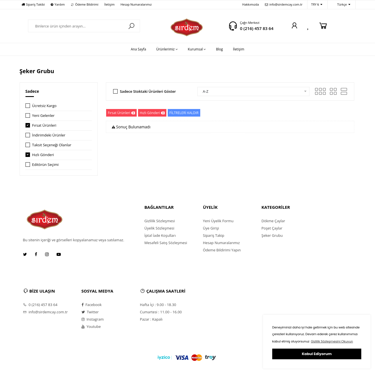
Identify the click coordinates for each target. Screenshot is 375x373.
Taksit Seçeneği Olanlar (51, 144)
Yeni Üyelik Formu (218, 221)
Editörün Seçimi (45, 164)
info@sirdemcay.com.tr (283, 4)
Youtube (91, 326)
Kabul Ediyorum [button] (317, 353)
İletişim (109, 4)
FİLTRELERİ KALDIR (184, 112)
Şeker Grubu (272, 235)
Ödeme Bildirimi (84, 4)
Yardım (58, 4)
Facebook (91, 304)
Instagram (92, 319)
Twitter (90, 312)
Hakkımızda (250, 4)
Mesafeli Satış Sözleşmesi (166, 242)
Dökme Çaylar (273, 221)
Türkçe (340, 4)
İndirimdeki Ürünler (49, 135)
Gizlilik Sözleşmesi (160, 221)
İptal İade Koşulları (160, 235)
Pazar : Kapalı (151, 319)
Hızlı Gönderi (43, 154)
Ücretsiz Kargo (44, 105)
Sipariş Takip (213, 235)
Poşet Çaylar (272, 228)
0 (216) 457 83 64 (256, 28)
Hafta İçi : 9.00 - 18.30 (158, 304)
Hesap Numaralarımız (136, 4)
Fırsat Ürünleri (44, 125)
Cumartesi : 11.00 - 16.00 (161, 312)
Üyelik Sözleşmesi (159, 228)
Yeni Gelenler (43, 115)
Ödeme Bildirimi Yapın (222, 250)
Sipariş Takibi (33, 4)
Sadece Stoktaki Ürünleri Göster (148, 91)
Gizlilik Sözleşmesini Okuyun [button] (332, 341)
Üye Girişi (211, 228)
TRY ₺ (316, 4)
